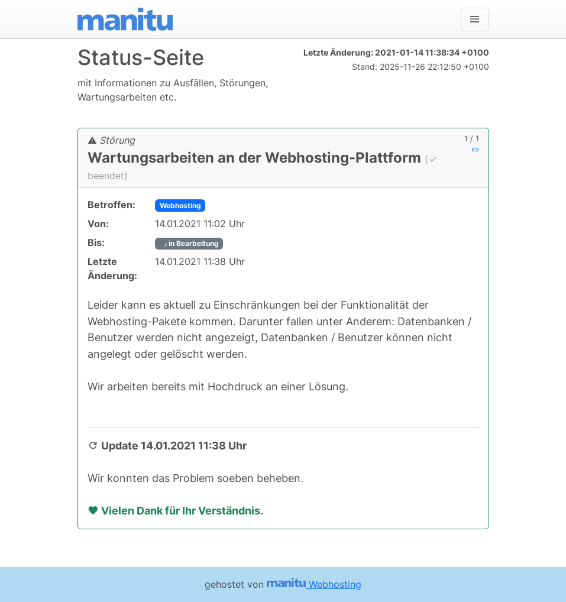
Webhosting (180, 205)
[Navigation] (475, 19)
